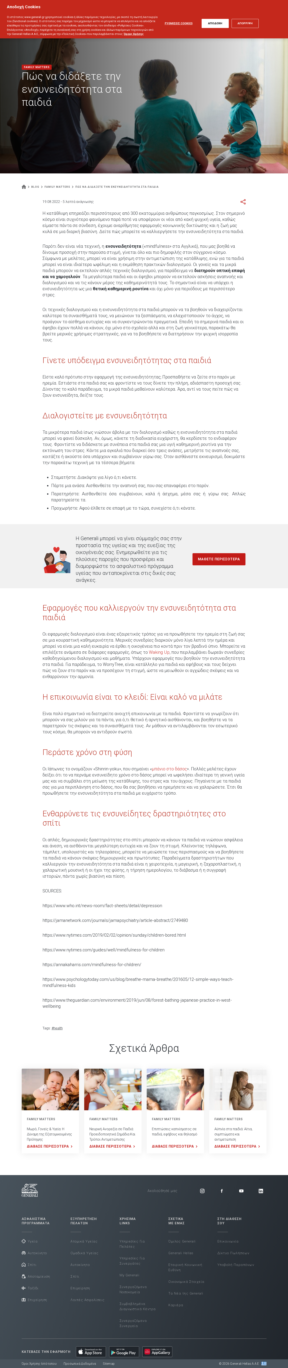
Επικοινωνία (228, 1241)
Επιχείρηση (34, 1299)
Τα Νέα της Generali (185, 1293)
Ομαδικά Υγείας (85, 1253)
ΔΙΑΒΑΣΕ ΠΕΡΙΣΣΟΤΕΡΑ (50, 1146)
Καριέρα (175, 1305)
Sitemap (109, 1363)
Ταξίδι (30, 1288)
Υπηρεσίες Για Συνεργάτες (132, 1260)
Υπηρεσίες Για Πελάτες (132, 1244)
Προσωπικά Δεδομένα (80, 1363)
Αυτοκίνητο (34, 1253)
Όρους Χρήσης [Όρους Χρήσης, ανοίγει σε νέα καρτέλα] (134, 31)
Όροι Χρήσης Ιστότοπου (39, 1363)
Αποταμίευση (36, 1276)
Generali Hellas (181, 1253)
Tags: (47, 1028)
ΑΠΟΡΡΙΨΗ (245, 20)
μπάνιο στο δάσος (169, 768)
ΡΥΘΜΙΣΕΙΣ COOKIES (179, 20)
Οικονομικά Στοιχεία (186, 1282)
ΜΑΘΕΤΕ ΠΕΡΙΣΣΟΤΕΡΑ (219, 559)
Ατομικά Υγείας (84, 1241)
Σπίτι (29, 1264)
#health (57, 1028)
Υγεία (30, 1241)
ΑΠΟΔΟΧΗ (215, 20)
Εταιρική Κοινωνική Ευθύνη (185, 1267)
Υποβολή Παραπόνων (235, 1265)
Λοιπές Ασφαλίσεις (88, 1300)
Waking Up (159, 652)
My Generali (130, 1275)
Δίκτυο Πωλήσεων (233, 1253)
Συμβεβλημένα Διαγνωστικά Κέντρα (138, 1306)
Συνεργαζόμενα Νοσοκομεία (133, 1289)
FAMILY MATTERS (41, 1119)
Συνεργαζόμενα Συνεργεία (133, 1323)
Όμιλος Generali (182, 1241)
